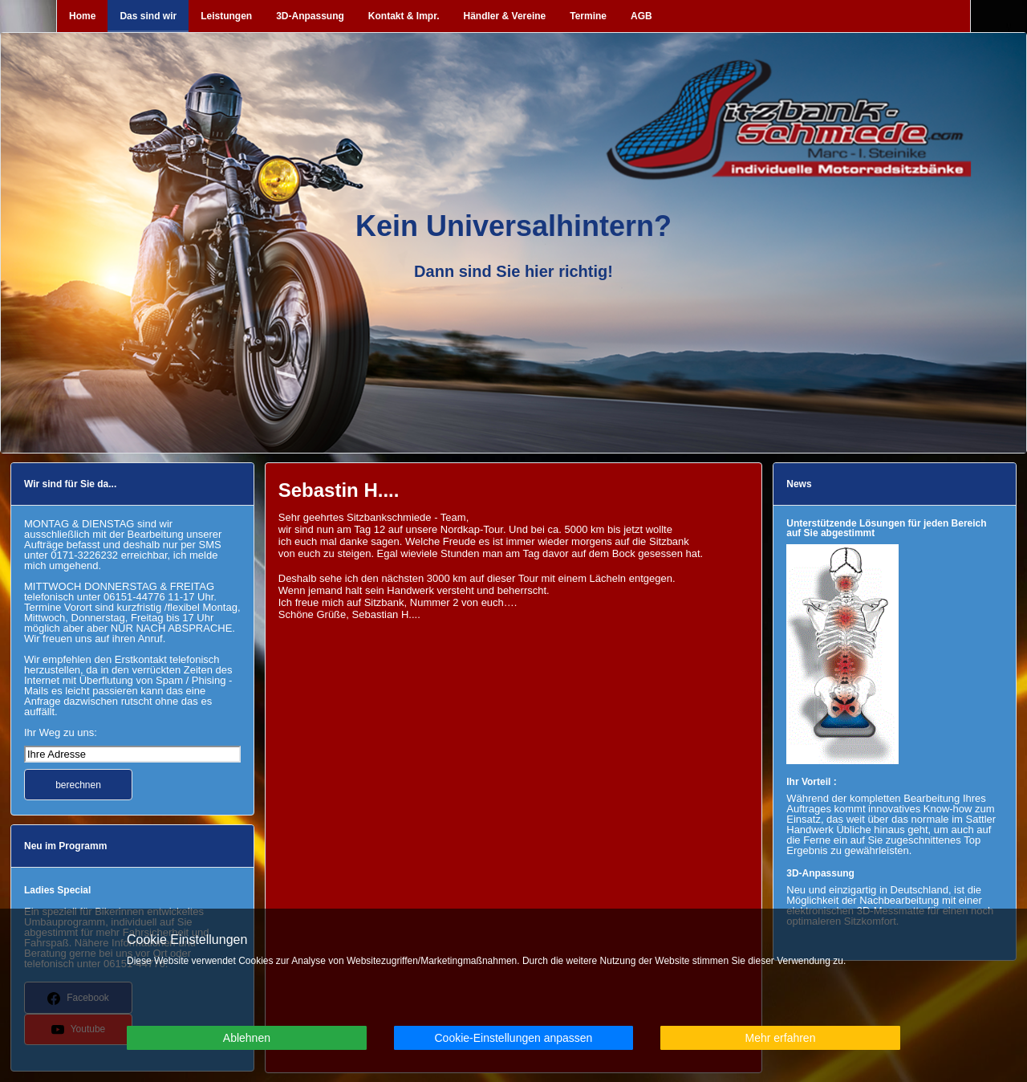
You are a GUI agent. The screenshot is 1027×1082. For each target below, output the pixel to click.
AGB (641, 16)
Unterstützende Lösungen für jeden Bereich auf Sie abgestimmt (886, 528)
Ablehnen (246, 1037)
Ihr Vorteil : (811, 781)
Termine (588, 16)
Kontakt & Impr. (404, 16)
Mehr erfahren (780, 1037)
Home (82, 16)
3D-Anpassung (310, 16)
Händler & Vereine (505, 16)
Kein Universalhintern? (513, 225)
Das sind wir (148, 16)
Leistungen (226, 16)
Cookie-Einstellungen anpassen (513, 1037)
